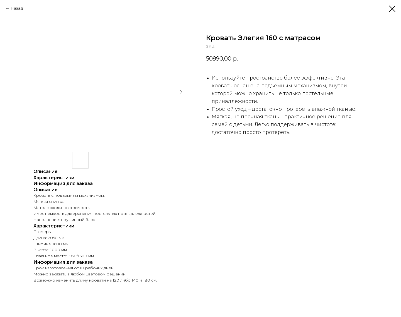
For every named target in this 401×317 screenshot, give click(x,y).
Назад (17, 8)
